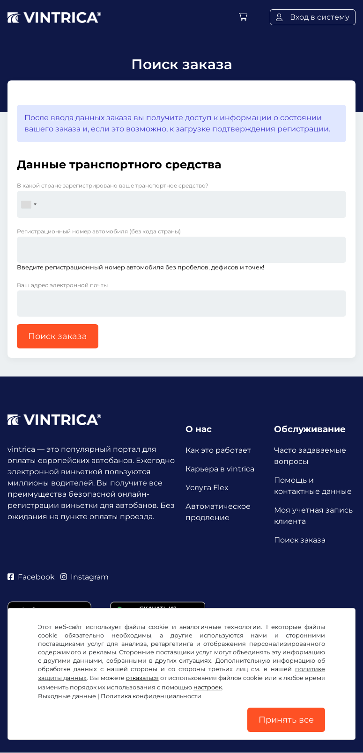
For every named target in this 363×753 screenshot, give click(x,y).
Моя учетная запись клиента (313, 516)
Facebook (31, 577)
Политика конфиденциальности (151, 696)
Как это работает (218, 450)
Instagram (84, 577)
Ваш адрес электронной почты (62, 285)
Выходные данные (67, 696)
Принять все (286, 720)
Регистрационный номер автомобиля (99, 231)
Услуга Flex (207, 487)
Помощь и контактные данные (313, 486)
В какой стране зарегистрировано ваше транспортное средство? (112, 185)
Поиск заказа (57, 336)
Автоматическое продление (218, 512)
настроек (207, 687)
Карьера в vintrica (219, 468)
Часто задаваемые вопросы (310, 456)
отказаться (142, 677)
